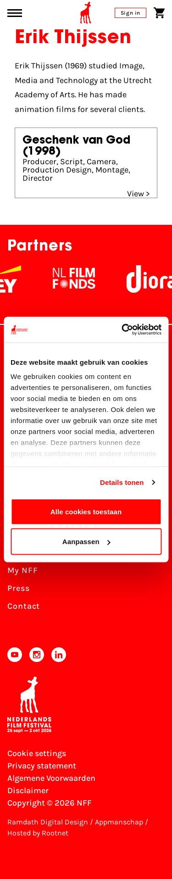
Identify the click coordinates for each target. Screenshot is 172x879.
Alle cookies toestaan (86, 511)
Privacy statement (41, 766)
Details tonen (122, 482)
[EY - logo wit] (19, 279)
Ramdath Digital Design (47, 822)
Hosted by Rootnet (37, 833)
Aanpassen (86, 541)
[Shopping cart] (159, 12)
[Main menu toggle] (14, 13)
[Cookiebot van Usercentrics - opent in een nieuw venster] (122, 330)
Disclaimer (28, 790)
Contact (23, 606)
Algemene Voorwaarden (51, 778)
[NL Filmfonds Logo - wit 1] (85, 279)
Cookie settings (36, 753)
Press (18, 588)
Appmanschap (119, 822)
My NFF (22, 570)
